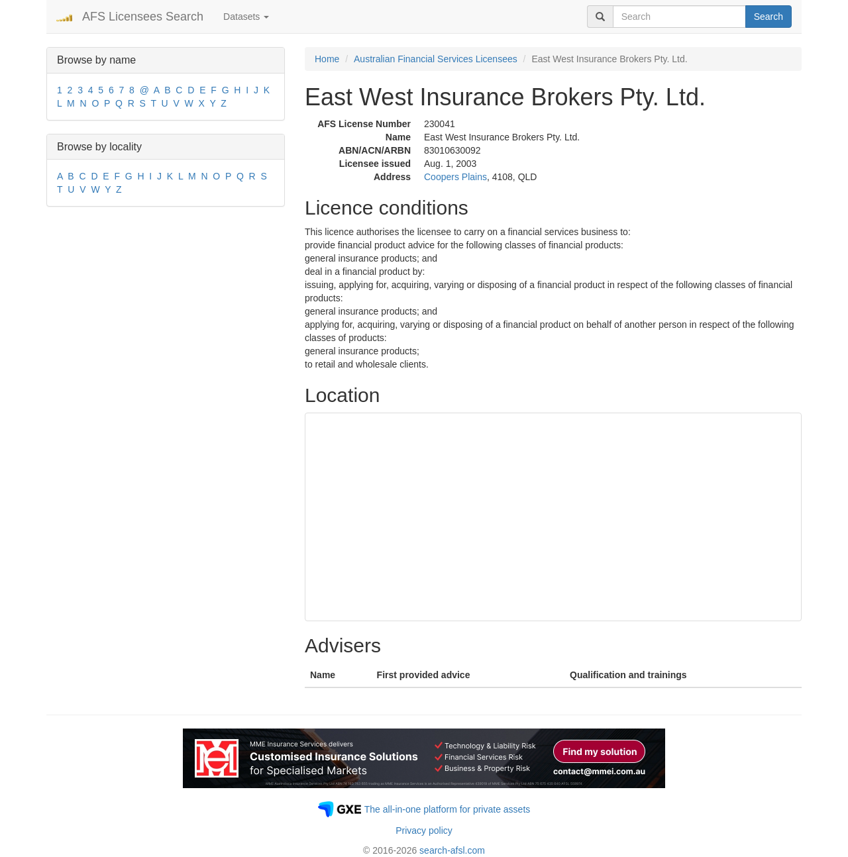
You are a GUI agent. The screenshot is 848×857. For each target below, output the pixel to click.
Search (768, 16)
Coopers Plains (455, 177)
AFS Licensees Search (142, 16)
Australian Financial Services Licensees (435, 59)
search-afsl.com (452, 850)
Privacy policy (424, 830)
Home (327, 59)
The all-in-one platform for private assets (447, 809)
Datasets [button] (246, 16)
